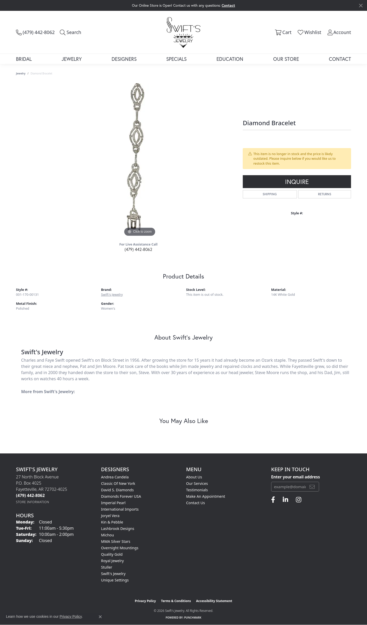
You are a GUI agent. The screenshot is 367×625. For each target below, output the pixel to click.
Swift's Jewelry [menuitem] (113, 573)
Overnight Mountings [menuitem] (119, 547)
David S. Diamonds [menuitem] (117, 489)
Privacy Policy (145, 601)
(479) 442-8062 (138, 249)
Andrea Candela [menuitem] (115, 477)
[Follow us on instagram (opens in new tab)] (298, 500)
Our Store (286, 59)
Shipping (270, 194)
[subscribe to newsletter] (312, 486)
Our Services (197, 483)
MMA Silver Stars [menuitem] (115, 541)
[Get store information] (32, 502)
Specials (176, 59)
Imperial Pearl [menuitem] (113, 502)
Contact (340, 59)
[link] (35, 32)
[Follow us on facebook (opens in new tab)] (273, 500)
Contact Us (195, 502)
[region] (139, 160)
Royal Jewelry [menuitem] (112, 560)
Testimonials (197, 489)
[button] (70, 32)
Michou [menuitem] (107, 535)
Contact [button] (228, 5)
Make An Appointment (205, 496)
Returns (324, 194)
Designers (124, 59)
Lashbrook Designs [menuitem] (117, 528)
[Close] (360, 5)
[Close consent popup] (100, 616)
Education (229, 59)
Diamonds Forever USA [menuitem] (121, 496)
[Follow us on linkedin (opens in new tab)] (285, 500)
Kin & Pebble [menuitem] (112, 522)
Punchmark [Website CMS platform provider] (193, 617)
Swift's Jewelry (112, 294)
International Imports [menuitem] (120, 509)
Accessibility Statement (214, 601)
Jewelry (72, 59)
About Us (194, 477)
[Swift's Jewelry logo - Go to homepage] (183, 32)
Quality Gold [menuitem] (112, 554)
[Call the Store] (30, 495)
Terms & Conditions (176, 601)
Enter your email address (295, 476)
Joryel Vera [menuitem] (110, 515)
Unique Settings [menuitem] (115, 580)
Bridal (24, 59)
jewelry (21, 73)
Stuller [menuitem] (106, 567)
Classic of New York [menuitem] (118, 483)
